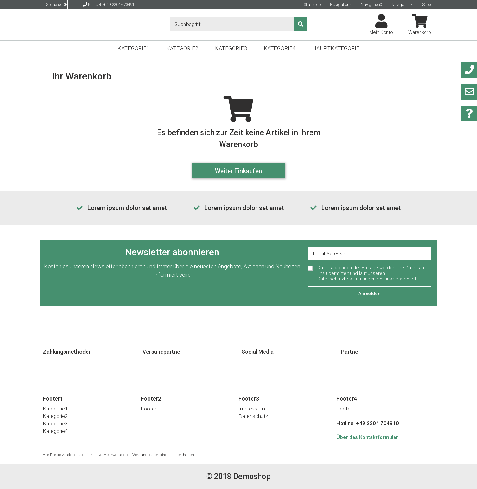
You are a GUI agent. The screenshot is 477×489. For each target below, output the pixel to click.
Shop (426, 4)
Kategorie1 (133, 48)
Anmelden (369, 293)
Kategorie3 (231, 48)
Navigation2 (340, 4)
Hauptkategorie (335, 48)
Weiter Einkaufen (238, 171)
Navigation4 (402, 4)
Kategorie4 (280, 48)
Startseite (312, 4)
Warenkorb (419, 24)
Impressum (251, 409)
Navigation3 (371, 4)
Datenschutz (253, 416)
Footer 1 (150, 409)
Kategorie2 (182, 48)
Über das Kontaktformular (367, 437)
